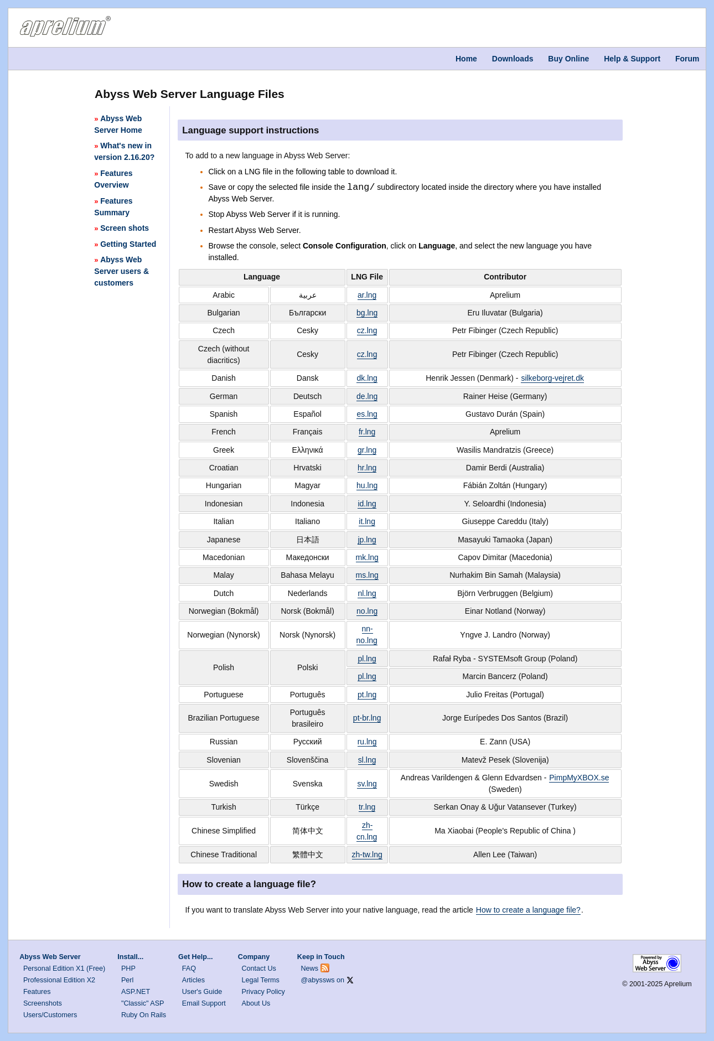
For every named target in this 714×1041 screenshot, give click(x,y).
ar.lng (367, 295)
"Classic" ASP (142, 1003)
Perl (127, 980)
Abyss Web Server (49, 957)
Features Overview (113, 179)
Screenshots (42, 1003)
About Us (256, 1003)
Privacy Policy (263, 992)
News (310, 968)
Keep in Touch (321, 957)
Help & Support (632, 58)
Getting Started (125, 244)
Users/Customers (50, 1015)
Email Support (204, 1003)
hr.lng (367, 467)
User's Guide (202, 992)
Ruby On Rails (143, 1015)
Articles (193, 980)
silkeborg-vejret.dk (552, 378)
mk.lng (367, 557)
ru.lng (367, 741)
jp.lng (367, 539)
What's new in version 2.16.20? (124, 151)
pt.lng (367, 694)
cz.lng (367, 330)
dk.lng (366, 378)
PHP (128, 968)
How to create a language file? (528, 909)
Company (254, 957)
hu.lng (366, 485)
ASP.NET (135, 992)
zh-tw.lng (367, 854)
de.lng (366, 396)
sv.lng (367, 783)
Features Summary (113, 206)
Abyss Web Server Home (118, 124)
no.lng (366, 611)
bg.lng (366, 312)
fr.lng (367, 431)
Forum (687, 58)
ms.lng (367, 575)
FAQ (189, 968)
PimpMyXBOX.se (579, 777)
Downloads (513, 58)
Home (466, 58)
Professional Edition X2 (59, 980)
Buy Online (568, 58)
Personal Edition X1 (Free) (64, 968)
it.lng (367, 521)
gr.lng (367, 450)
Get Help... (195, 957)
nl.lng (367, 593)
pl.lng (367, 658)
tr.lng (367, 806)
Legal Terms (261, 980)
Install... (130, 957)
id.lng (367, 503)
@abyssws (318, 980)
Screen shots (121, 228)
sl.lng (367, 759)
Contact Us (259, 968)
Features (37, 992)
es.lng (366, 414)
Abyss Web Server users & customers (121, 271)
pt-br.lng (367, 717)
